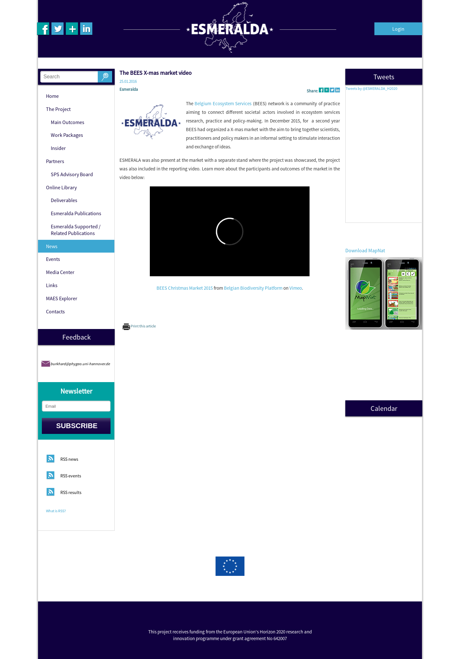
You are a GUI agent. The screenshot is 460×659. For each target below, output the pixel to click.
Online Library (61, 187)
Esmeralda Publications (76, 213)
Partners (55, 161)
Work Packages (67, 135)
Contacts (55, 311)
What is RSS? (56, 510)
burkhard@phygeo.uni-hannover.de (80, 363)
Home (52, 96)
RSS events (70, 476)
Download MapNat (365, 250)
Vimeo (295, 288)
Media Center (60, 272)
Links (51, 285)
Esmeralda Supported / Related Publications (76, 229)
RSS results (70, 493)
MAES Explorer (61, 298)
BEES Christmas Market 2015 (185, 288)
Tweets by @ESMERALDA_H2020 (371, 88)
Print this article (139, 326)
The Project (58, 109)
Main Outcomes (67, 122)
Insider (58, 148)
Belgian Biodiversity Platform (253, 288)
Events (53, 259)
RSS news (69, 459)
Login (398, 29)
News (51, 246)
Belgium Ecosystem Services (223, 103)
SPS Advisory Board (72, 174)
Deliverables (64, 200)
